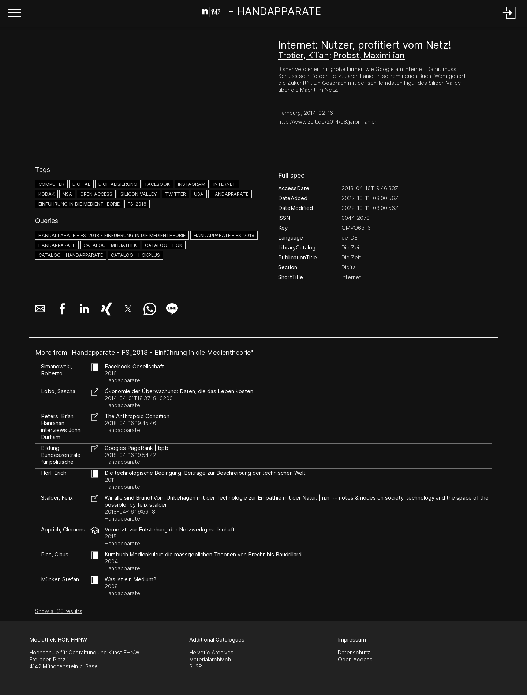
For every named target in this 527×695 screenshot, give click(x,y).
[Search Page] (261, 13)
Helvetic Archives (211, 652)
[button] (14, 13)
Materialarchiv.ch (210, 659)
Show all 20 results (58, 611)
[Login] (509, 19)
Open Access (355, 659)
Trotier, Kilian (303, 55)
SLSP (195, 666)
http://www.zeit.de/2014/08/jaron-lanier (327, 121)
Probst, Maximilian (369, 55)
